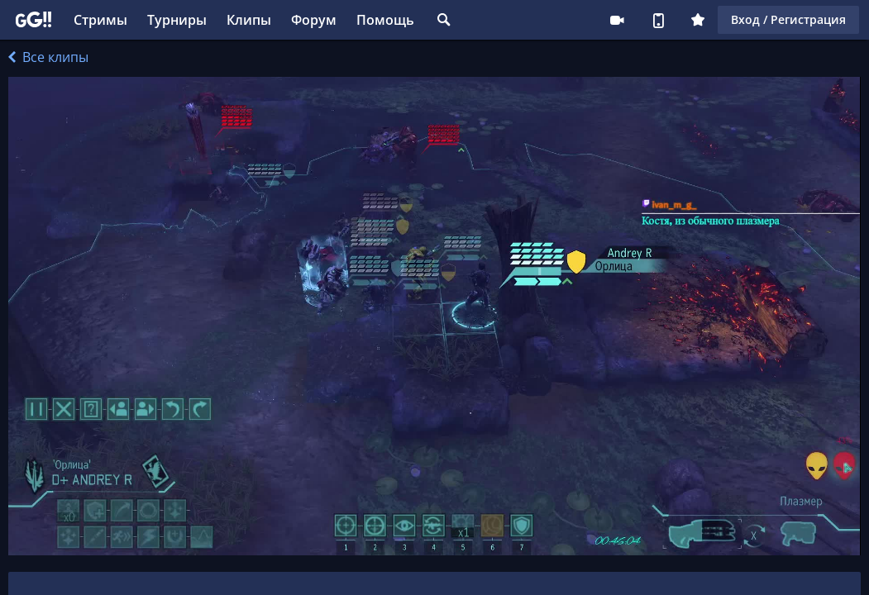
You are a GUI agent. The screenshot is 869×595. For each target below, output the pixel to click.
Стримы (100, 20)
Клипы (249, 20)
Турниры (177, 20)
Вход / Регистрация (788, 19)
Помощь (385, 20)
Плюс (697, 19)
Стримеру (617, 20)
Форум (314, 20)
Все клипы (48, 57)
